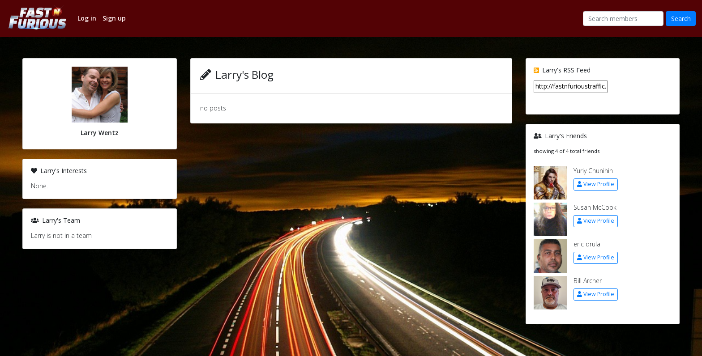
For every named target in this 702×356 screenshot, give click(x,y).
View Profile (595, 184)
